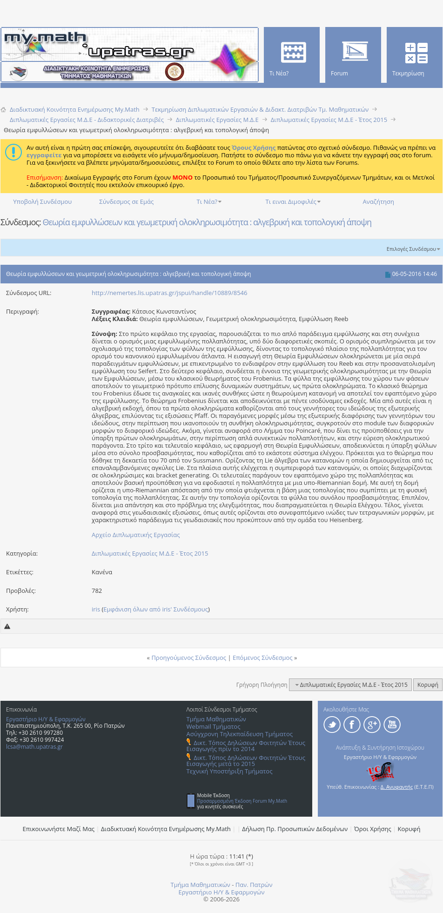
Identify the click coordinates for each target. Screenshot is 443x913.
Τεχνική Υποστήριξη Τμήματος (230, 771)
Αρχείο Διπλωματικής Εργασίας (136, 534)
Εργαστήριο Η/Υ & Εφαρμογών (46, 719)
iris (96, 609)
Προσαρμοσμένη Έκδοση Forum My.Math (242, 801)
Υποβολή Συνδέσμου (42, 201)
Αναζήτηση (378, 201)
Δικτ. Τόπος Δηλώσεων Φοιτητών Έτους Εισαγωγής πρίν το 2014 (246, 745)
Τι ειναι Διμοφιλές (291, 201)
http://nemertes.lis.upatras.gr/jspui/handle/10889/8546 (169, 293)
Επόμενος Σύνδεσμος (263, 657)
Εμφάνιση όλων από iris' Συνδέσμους (155, 609)
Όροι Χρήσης (372, 829)
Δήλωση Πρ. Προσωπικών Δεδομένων (295, 829)
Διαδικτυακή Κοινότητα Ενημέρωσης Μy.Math (166, 829)
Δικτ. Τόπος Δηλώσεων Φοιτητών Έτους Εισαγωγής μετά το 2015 (246, 760)
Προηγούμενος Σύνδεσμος (188, 657)
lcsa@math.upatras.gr (34, 747)
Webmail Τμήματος (214, 726)
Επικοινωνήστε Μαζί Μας (59, 829)
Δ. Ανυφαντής (397, 786)
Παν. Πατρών (254, 884)
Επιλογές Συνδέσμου (411, 248)
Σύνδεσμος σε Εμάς (126, 201)
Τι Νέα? (207, 201)
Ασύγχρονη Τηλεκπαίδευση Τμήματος (240, 734)
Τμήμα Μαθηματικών (216, 719)
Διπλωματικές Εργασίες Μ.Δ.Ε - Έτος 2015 (150, 553)
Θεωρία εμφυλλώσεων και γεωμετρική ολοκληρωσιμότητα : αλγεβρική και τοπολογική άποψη (206, 222)
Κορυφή (427, 685)
